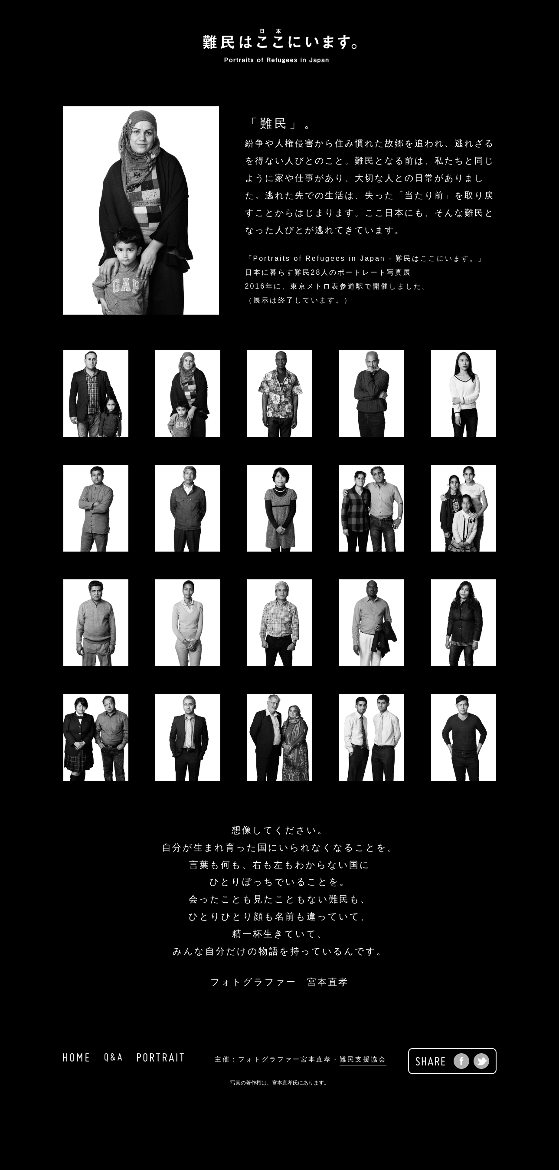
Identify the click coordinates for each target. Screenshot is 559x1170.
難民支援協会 (363, 1059)
